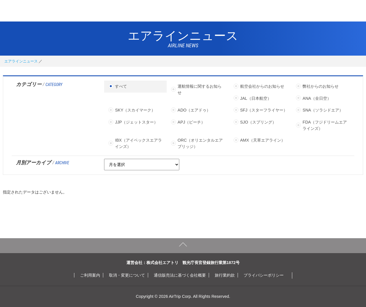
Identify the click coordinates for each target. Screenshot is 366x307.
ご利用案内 (90, 275)
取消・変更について (127, 275)
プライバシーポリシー (264, 275)
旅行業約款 (225, 275)
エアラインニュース (21, 61)
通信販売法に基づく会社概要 (180, 275)
